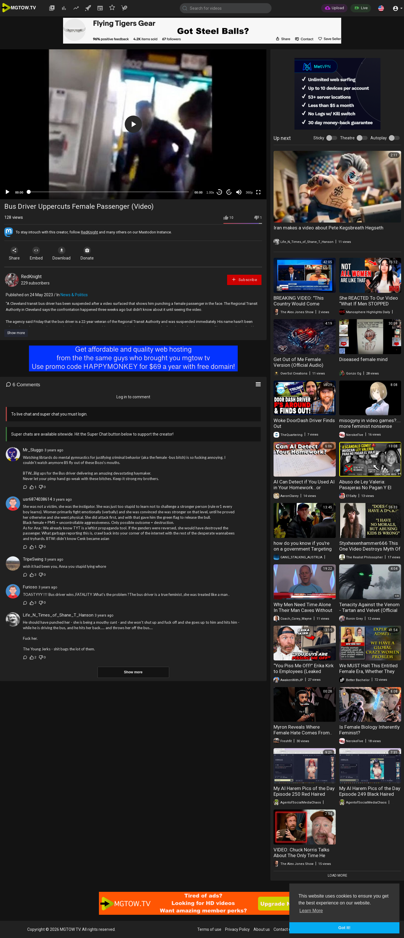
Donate (91, 253)
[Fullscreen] (258, 192)
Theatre (347, 138)
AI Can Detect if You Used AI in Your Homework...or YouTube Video (304, 487)
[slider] (109, 191)
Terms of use (209, 929)
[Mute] (239, 192)
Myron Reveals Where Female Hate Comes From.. (303, 730)
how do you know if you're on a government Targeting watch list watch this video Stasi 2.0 (303, 551)
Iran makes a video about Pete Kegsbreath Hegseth (328, 228)
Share (14, 253)
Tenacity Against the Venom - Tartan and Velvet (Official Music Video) (369, 610)
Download (65, 253)
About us (261, 929)
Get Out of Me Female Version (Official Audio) (298, 362)
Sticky (318, 138)
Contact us (283, 929)
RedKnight (89, 232)
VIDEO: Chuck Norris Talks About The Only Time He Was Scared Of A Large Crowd (301, 858)
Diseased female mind (363, 359)
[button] (381, 8)
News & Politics (74, 294)
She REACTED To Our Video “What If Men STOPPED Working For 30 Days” (368, 303)
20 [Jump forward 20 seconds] (229, 192)
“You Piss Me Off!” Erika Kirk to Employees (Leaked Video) (303, 671)
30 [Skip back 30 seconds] (219, 192)
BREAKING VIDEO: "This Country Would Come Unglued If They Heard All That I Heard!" (301, 306)
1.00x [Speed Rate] (210, 192)
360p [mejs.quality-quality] (249, 192)
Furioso (30, 587)
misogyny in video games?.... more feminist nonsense (370, 423)
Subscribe (244, 279)
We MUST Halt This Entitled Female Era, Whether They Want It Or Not (368, 671)
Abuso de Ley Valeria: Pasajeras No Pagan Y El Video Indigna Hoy (365, 487)
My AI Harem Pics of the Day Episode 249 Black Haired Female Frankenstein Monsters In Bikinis (369, 796)
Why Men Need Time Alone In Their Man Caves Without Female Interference (303, 610)
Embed (38, 253)
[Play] (7, 192)
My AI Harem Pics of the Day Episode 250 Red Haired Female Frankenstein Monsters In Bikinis (304, 796)
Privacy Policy (237, 929)
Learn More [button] (311, 910)
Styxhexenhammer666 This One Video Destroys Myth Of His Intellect (370, 548)
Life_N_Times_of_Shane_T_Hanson (58, 615)
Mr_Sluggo (33, 450)
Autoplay (378, 138)
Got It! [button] (344, 927)
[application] (133, 124)
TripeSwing (33, 559)
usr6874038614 (37, 499)
